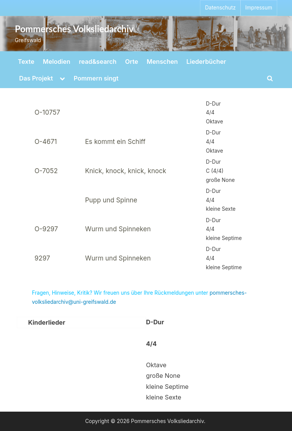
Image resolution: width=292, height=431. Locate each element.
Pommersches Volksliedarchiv (74, 29)
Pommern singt (96, 78)
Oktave (156, 365)
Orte (131, 61)
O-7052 (46, 171)
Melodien (56, 61)
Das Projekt (36, 78)
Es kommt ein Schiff (115, 141)
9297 (42, 258)
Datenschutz (220, 8)
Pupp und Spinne (111, 200)
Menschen (162, 61)
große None (163, 375)
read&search (98, 61)
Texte (26, 61)
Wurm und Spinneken (118, 229)
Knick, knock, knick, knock (125, 171)
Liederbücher (206, 61)
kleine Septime (167, 386)
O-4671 (46, 141)
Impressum (258, 8)
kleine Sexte (163, 397)
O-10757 (47, 112)
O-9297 (46, 229)
